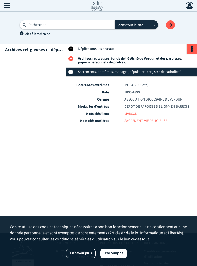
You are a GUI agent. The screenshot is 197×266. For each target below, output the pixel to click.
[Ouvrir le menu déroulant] (7, 6)
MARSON (130, 113)
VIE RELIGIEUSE (155, 121)
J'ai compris (113, 253)
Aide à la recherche (37, 34)
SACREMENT (133, 121)
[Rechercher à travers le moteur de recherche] (69, 25)
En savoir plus (81, 253)
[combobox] (136, 25)
